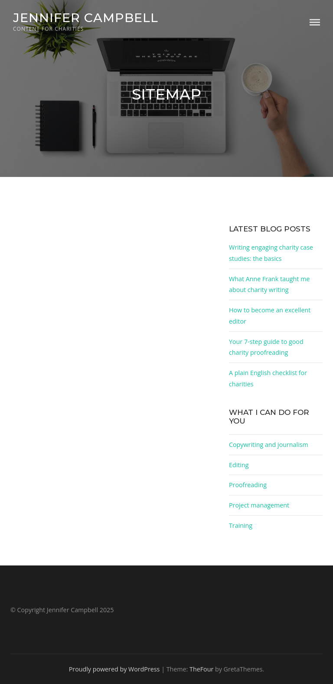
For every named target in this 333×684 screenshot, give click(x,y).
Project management (259, 505)
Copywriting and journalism (268, 444)
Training (240, 525)
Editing (239, 465)
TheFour (201, 669)
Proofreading (248, 485)
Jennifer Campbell (85, 17)
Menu (315, 22)
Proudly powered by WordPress (114, 669)
